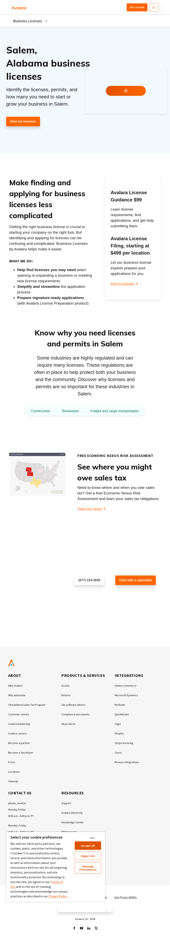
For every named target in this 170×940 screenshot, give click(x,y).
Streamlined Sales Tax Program (26, 705)
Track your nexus (89, 509)
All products (68, 724)
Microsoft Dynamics (126, 695)
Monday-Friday (17, 809)
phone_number (17, 803)
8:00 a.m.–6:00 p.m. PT (21, 816)
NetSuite (120, 705)
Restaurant (70, 411)
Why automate (16, 695)
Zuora (118, 752)
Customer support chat (131, 593)
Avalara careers (17, 733)
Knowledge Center (72, 822)
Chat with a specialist (135, 580)
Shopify (119, 733)
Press (11, 762)
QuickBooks (122, 714)
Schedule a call (85, 593)
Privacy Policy (58, 896)
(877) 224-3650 (89, 580)
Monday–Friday (17, 825)
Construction (40, 411)
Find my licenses (23, 121)
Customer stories (18, 714)
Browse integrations (127, 762)
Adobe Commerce (125, 685)
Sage (118, 724)
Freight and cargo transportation (115, 411)
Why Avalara (15, 685)
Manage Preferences (87, 867)
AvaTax (65, 685)
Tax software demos (73, 705)
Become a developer (20, 752)
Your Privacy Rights (125, 897)
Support (66, 803)
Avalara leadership (19, 724)
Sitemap (13, 781)
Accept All (88, 846)
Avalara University (72, 813)
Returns (66, 695)
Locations (14, 771)
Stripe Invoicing (124, 743)
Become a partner (19, 743)
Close (92, 837)
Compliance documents (75, 714)
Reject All (87, 856)
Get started (137, 7)
